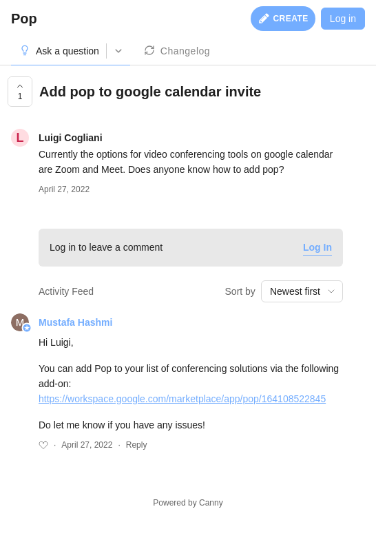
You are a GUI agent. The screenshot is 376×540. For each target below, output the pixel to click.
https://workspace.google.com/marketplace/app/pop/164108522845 (182, 398)
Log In (317, 247)
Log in (343, 18)
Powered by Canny (187, 503)
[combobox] (302, 291)
